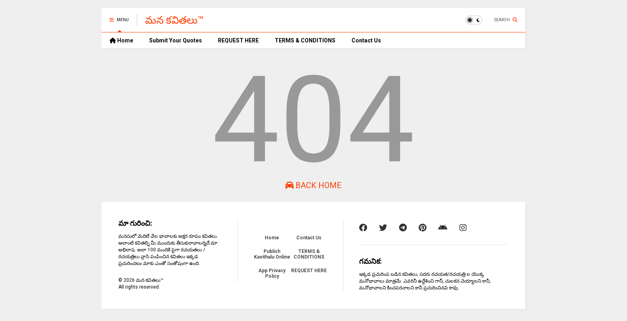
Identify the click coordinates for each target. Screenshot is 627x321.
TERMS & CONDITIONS (305, 40)
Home (121, 40)
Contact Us (366, 40)
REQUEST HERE (238, 40)
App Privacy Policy (272, 273)
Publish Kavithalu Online (272, 254)
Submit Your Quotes (175, 40)
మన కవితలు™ (174, 20)
